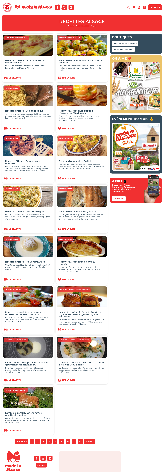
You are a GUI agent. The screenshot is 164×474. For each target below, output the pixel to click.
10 (62, 441)
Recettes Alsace (82, 26)
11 (68, 441)
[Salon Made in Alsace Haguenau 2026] (136, 170)
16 (81, 441)
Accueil (71, 26)
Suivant (89, 441)
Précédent (22, 441)
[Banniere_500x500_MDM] (136, 110)
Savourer (76, 38)
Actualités (10, 38)
